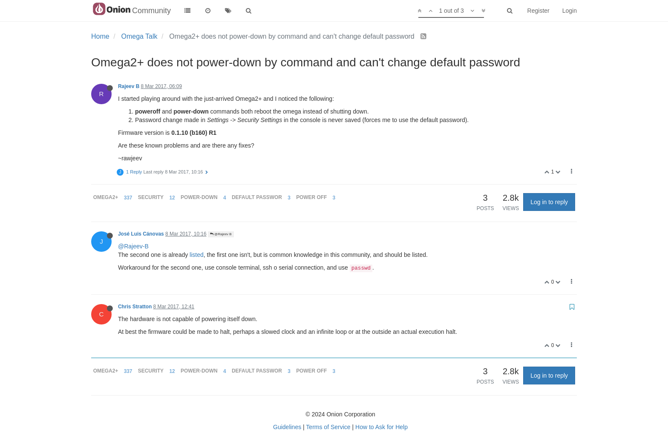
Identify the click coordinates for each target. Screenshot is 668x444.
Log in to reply (549, 202)
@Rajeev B (221, 234)
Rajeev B (128, 86)
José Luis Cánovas (141, 234)
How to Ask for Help (381, 427)
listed (197, 254)
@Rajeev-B (133, 246)
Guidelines (287, 427)
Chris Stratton (135, 307)
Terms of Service (328, 427)
